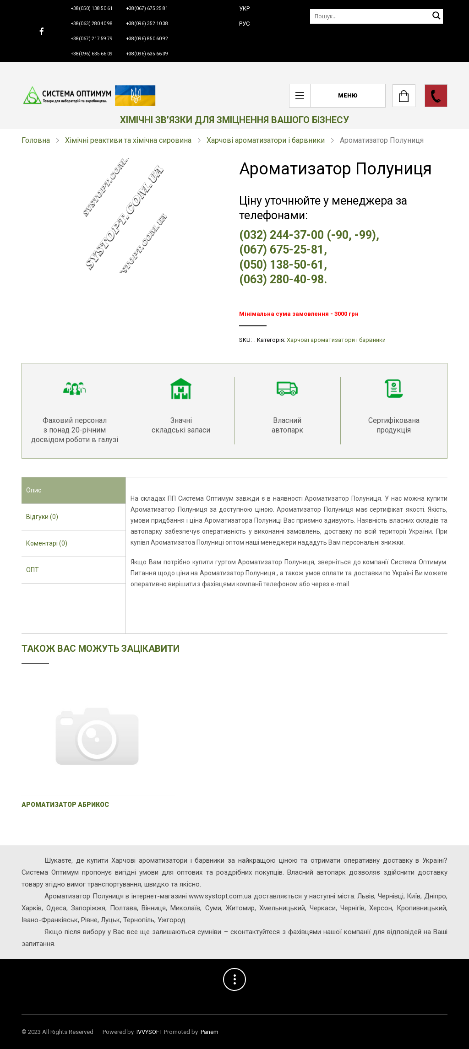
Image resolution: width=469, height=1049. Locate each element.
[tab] (73, 490)
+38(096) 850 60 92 (147, 38)
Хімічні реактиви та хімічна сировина (128, 140)
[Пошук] (376, 16)
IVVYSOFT (149, 1031)
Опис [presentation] (33, 490)
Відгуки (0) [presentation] (42, 516)
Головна (36, 140)
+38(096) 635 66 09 (92, 53)
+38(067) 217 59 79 (92, 38)
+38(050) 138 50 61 (92, 8)
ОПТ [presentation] (32, 569)
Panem (209, 1031)
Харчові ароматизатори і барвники (266, 140)
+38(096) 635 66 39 (147, 53)
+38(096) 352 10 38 (147, 23)
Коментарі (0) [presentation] (46, 543)
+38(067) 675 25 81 (147, 8)
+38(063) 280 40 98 (92, 23)
